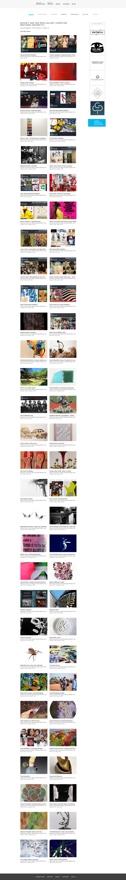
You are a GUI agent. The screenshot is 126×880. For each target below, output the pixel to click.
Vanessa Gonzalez (25, 637)
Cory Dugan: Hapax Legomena (29, 859)
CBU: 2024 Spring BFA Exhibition (30, 193)
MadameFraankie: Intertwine (28, 166)
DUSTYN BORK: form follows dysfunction (62, 388)
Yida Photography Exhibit (57, 693)
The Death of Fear (55, 665)
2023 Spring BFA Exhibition (57, 249)
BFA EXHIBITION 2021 (26, 415)
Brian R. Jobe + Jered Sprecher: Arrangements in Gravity (37, 138)
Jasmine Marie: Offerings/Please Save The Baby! (34, 277)
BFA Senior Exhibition (26, 471)
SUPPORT (66, 4)
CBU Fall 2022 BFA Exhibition (29, 304)
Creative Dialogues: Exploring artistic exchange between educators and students (73, 55)
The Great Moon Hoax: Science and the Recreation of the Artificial (69, 554)
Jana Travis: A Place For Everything (60, 193)
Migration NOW (54, 609)
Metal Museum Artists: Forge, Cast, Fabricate (33, 526)
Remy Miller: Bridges (26, 499)
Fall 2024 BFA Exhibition (57, 138)
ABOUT (58, 4)
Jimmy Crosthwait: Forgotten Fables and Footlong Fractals (37, 804)
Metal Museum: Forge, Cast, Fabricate (31, 665)
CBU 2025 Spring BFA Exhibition (59, 110)
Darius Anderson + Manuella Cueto (30, 221)
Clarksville (54, 14)
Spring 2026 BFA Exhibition (28, 55)
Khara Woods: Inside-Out (57, 443)
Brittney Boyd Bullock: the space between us (33, 360)
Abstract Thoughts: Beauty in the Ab (31, 831)
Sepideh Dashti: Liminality (28, 332)
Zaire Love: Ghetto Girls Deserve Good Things (63, 221)
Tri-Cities (95, 14)
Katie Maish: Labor (55, 637)
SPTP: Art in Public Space (27, 388)
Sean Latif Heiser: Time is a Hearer (60, 82)
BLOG (74, 4)
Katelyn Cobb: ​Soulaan (27, 82)
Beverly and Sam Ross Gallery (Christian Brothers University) (34, 56)
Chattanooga (74, 14)
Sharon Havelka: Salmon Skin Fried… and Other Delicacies (67, 277)
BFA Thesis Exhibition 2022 (57, 332)
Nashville (63, 14)
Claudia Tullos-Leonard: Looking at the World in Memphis (66, 748)
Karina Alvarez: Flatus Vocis (28, 443)
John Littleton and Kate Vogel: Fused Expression (64, 804)
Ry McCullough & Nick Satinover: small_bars (63, 526)
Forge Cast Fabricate (56, 776)
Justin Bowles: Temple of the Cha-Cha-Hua (32, 582)
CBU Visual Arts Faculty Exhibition (60, 304)
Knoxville (85, 14)
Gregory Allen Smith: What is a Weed (60, 471)
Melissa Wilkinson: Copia (57, 582)
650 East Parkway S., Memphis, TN (40, 28)
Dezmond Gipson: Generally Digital (30, 110)
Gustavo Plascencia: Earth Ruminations (61, 721)
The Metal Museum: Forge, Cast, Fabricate (62, 831)
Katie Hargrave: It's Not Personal (29, 721)
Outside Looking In (25, 609)
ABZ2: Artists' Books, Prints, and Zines (61, 166)
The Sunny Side (25, 776)
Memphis (31, 14)
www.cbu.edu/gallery (25, 28)
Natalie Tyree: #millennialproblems (30, 554)
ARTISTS (50, 4)
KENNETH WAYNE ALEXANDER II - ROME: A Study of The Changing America (72, 415)
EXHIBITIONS (40, 4)
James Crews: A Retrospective (58, 859)
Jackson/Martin (42, 14)
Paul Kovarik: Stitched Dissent (58, 499)
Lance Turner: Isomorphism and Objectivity (33, 249)
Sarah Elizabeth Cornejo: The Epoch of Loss (62, 360)
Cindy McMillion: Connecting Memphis (31, 748)
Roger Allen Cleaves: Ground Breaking (31, 693)
